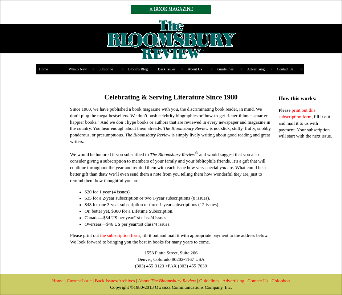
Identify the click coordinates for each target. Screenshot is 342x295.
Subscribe (105, 69)
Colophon (281, 280)
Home (43, 69)
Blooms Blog (138, 69)
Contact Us (285, 69)
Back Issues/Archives (115, 280)
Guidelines (225, 69)
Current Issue (79, 280)
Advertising (256, 69)
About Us (195, 69)
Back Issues (167, 69)
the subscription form (119, 235)
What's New (78, 69)
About (167, 280)
